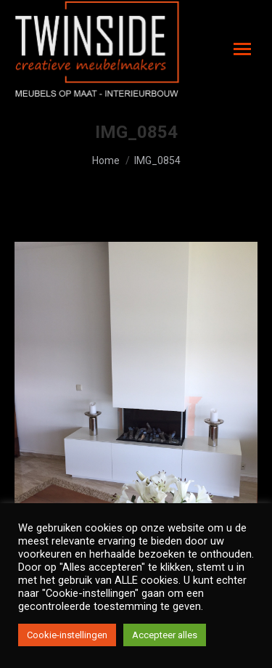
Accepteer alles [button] (164, 635)
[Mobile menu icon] (242, 49)
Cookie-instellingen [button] (67, 635)
